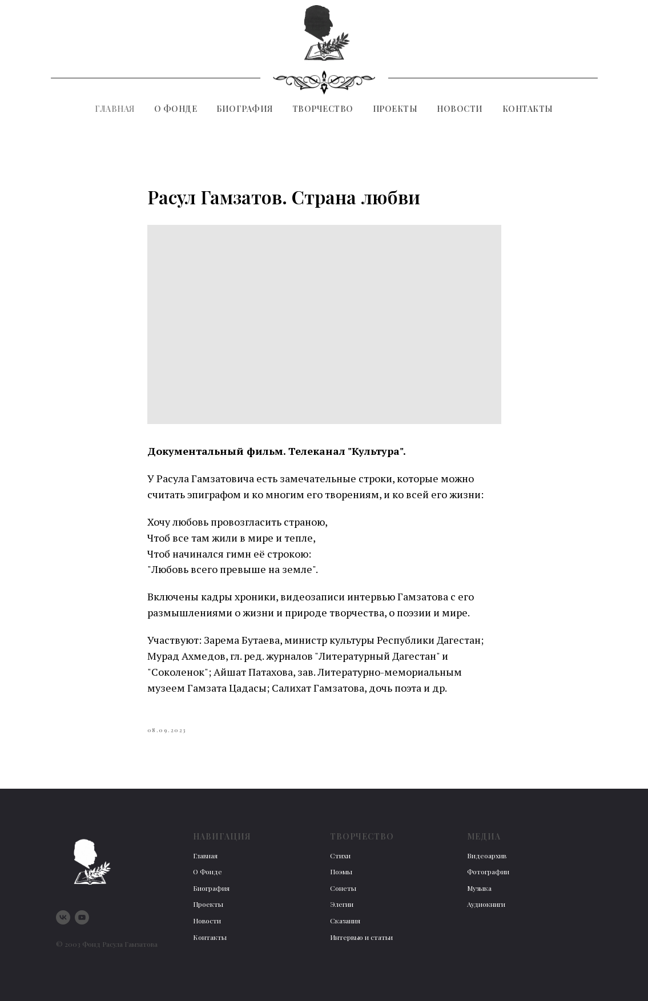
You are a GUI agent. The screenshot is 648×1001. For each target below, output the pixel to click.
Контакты (527, 108)
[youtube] (82, 917)
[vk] (63, 917)
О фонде (176, 108)
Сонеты (343, 888)
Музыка (479, 888)
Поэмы (341, 871)
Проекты (395, 108)
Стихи (340, 855)
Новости (460, 108)
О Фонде (207, 871)
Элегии (341, 904)
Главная (115, 108)
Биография (244, 108)
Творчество (322, 108)
